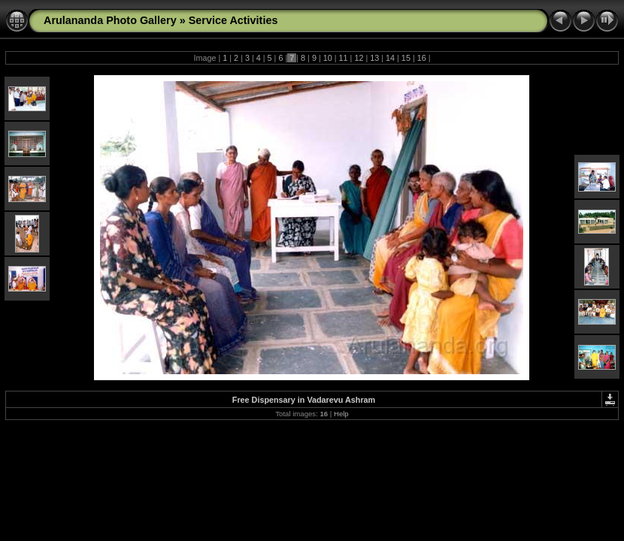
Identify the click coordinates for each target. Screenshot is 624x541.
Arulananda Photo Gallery (110, 20)
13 (374, 57)
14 (390, 57)
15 (406, 57)
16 (422, 57)
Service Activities (233, 20)
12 (358, 57)
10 (328, 57)
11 (343, 57)
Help (341, 414)
